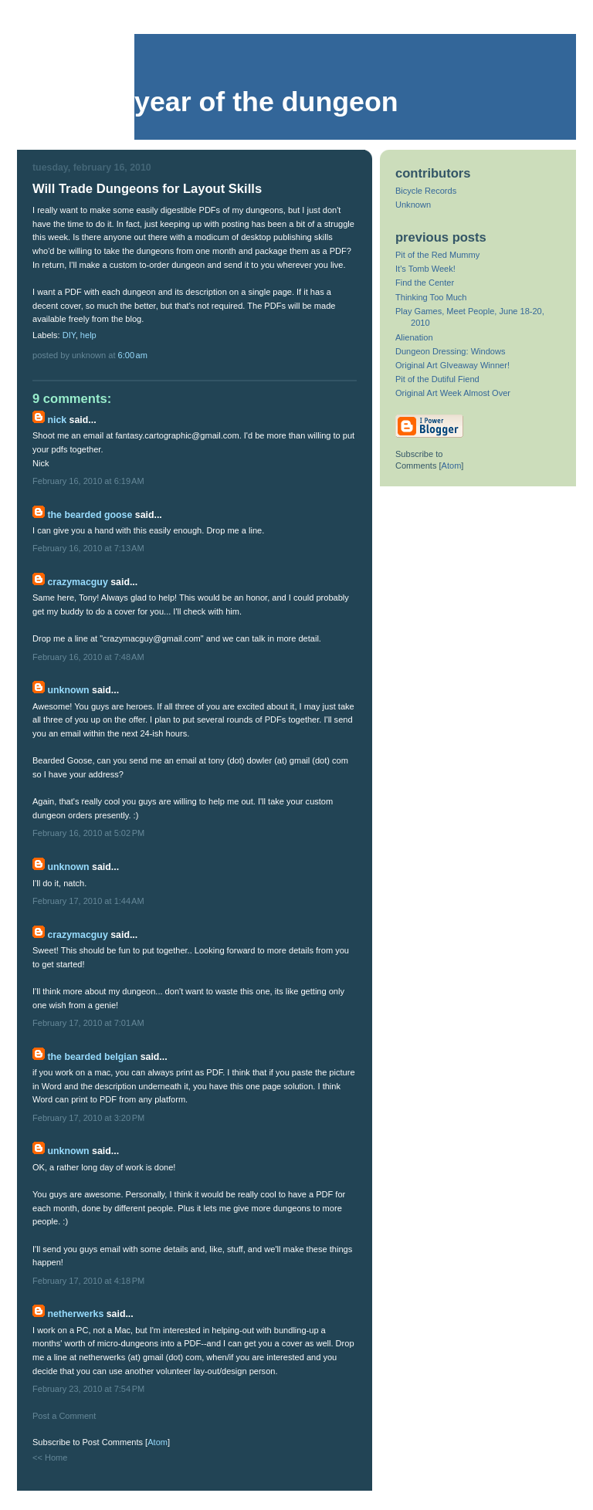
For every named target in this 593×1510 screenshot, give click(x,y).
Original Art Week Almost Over (452, 393)
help (88, 335)
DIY (69, 335)
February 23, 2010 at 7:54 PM (88, 1388)
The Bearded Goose (89, 515)
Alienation (414, 337)
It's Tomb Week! (425, 268)
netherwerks (75, 1314)
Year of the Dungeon (266, 101)
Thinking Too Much (431, 297)
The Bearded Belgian (92, 1056)
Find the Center (424, 282)
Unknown (68, 690)
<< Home (49, 1457)
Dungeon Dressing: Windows (450, 351)
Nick (56, 420)
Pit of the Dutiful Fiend (437, 379)
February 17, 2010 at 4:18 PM (88, 1280)
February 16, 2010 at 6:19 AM (88, 481)
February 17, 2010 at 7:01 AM (88, 1023)
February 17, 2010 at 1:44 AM (88, 901)
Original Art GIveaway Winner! (452, 365)
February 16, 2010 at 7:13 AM (88, 548)
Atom (157, 1442)
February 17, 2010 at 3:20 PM (88, 1117)
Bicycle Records (425, 190)
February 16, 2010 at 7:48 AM (88, 657)
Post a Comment (64, 1415)
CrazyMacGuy (77, 582)
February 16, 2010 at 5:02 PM (88, 833)
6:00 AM (132, 355)
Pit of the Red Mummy (437, 254)
